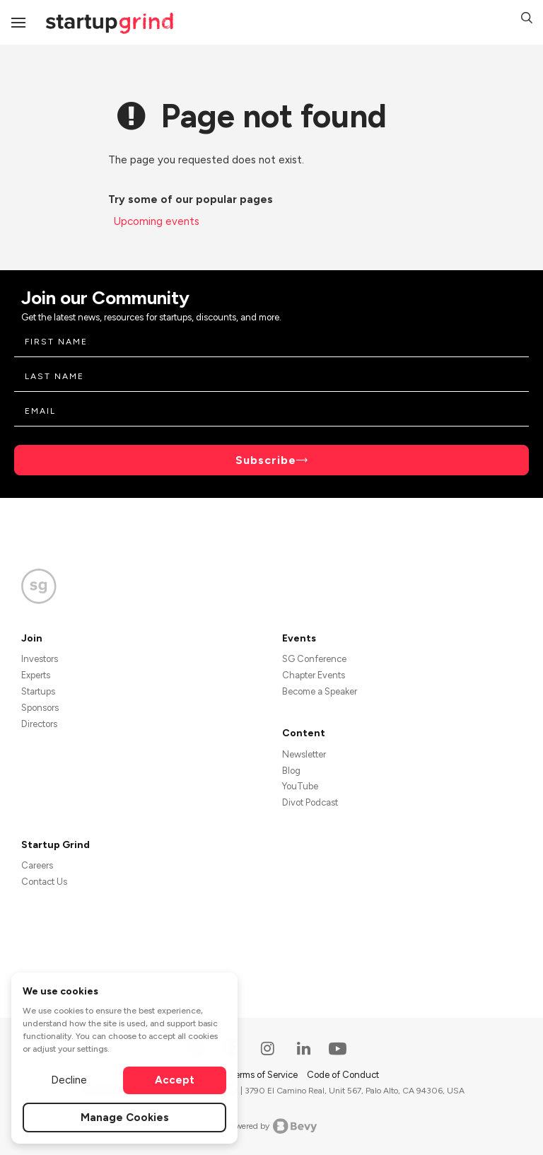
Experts (35, 675)
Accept (174, 1080)
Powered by (271, 1126)
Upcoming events (156, 221)
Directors (39, 724)
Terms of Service (264, 1074)
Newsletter (304, 754)
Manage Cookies (125, 1117)
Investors (39, 659)
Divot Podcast (310, 802)
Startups (38, 691)
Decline (69, 1080)
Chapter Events (313, 675)
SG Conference (314, 659)
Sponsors (40, 707)
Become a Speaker (319, 691)
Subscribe (265, 460)
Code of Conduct (343, 1074)
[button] (526, 20)
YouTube (300, 786)
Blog (291, 770)
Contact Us (44, 881)
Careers (37, 865)
